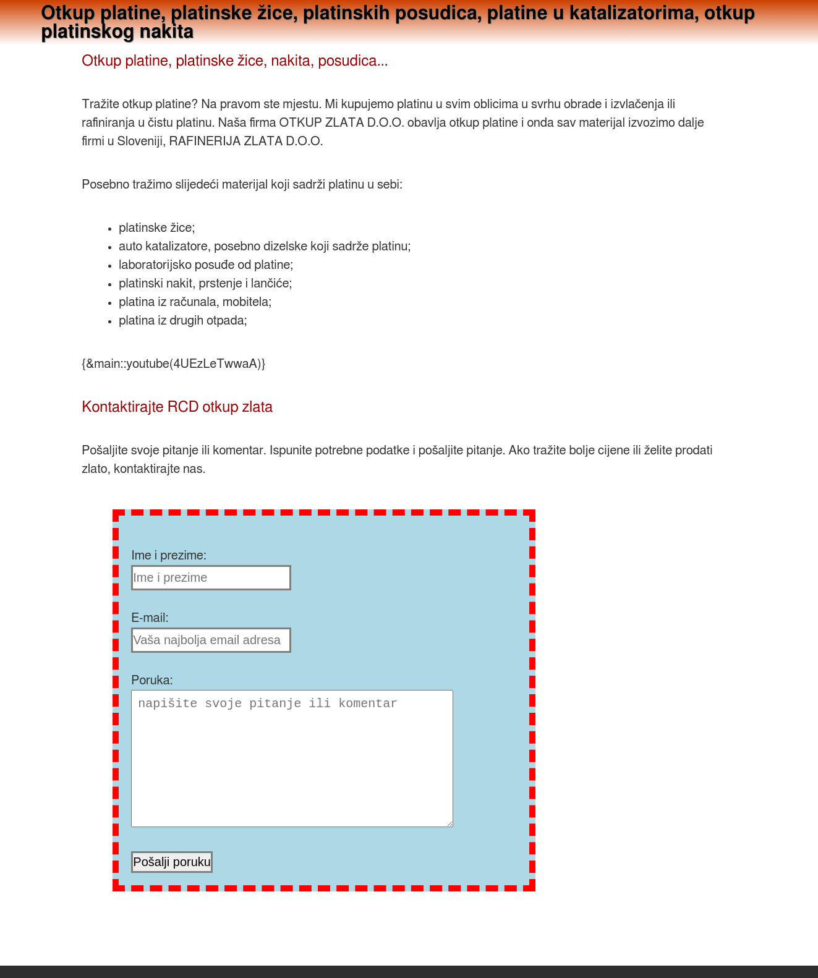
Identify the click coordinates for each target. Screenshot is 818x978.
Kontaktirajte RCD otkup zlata (177, 407)
